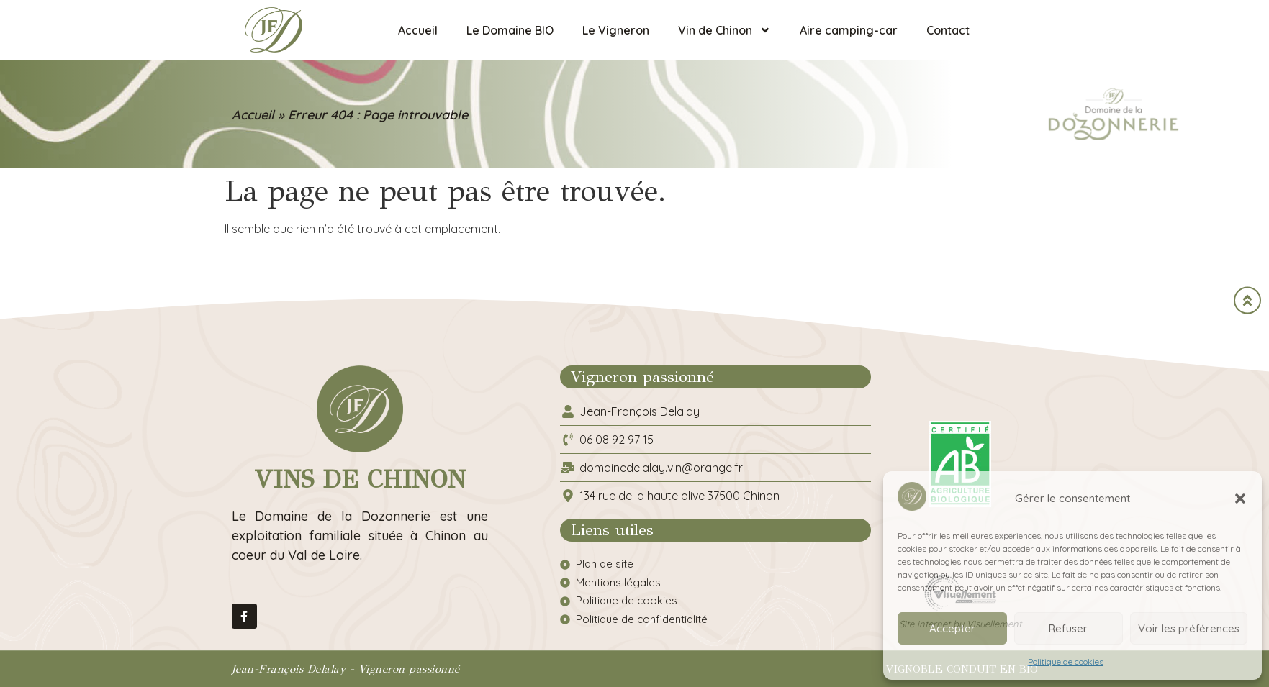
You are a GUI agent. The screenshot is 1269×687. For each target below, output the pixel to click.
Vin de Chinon (724, 30)
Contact (948, 30)
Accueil (418, 30)
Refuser (1068, 628)
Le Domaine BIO (510, 30)
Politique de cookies (1065, 661)
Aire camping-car (849, 30)
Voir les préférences (1188, 628)
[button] (1240, 498)
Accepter (952, 628)
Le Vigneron (615, 30)
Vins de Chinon (360, 479)
